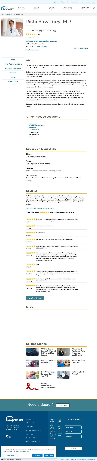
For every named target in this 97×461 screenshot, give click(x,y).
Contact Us (52, 438)
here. (75, 423)
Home (2, 14)
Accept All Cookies (49, 455)
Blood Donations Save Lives (78, 362)
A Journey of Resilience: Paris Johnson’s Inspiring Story (78, 352)
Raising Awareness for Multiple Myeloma (48, 385)
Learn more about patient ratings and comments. (40, 208)
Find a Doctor (9, 14)
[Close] (54, 447)
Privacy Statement (65, 459)
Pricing (82, 2)
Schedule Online (64, 2)
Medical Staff (59, 430)
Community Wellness (85, 8)
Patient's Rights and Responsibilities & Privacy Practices (83, 459)
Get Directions (42, 46)
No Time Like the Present (78, 373)
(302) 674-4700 (12, 429)
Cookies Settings (10, 455)
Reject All (37, 455)
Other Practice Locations (32, 50)
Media (13, 78)
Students (60, 433)
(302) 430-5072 (34, 129)
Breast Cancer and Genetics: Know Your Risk (48, 374)
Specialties (29, 426)
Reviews (13, 73)
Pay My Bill (74, 2)
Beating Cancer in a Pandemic (48, 362)
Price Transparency (53, 433)
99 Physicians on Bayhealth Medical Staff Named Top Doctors (48, 352)
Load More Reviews (35, 298)
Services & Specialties (37, 8)
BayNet (59, 435)
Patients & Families (51, 8)
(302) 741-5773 (82, 48)
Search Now (63, 405)
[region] (28, 452)
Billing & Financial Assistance (52, 430)
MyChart (55, 2)
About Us (52, 427)
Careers (88, 2)
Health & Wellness (32, 441)
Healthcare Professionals (67, 8)
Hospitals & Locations (21, 8)
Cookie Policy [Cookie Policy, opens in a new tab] (26, 451)
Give (93, 2)
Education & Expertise (13, 69)
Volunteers (60, 428)
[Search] (94, 8)
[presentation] (77, 442)
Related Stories (13, 82)
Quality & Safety (52, 436)
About (13, 60)
